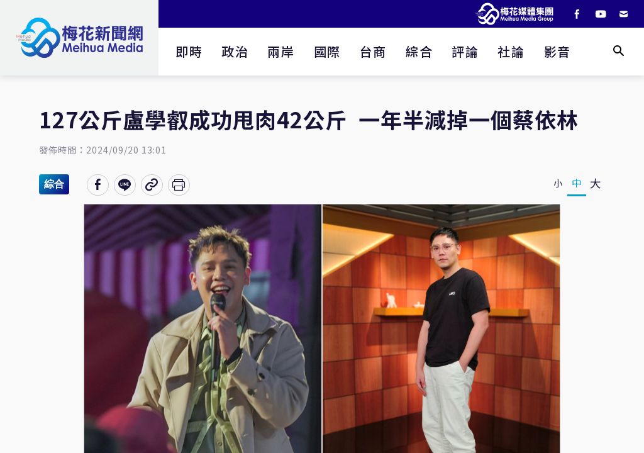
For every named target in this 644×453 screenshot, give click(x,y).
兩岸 (280, 51)
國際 (327, 51)
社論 (511, 51)
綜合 (419, 51)
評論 (465, 51)
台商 (373, 51)
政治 (234, 51)
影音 (557, 51)
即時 (189, 51)
